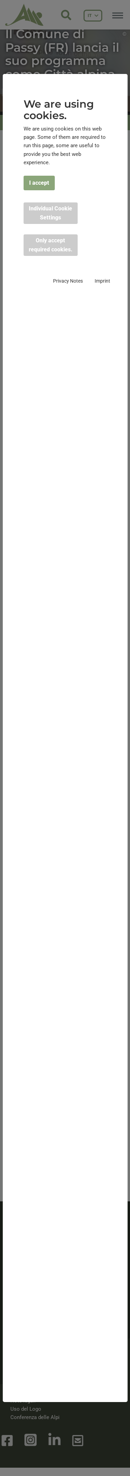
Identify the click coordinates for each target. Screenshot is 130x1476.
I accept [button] (39, 183)
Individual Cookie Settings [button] (50, 213)
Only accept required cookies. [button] (50, 245)
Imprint (102, 281)
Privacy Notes (68, 281)
